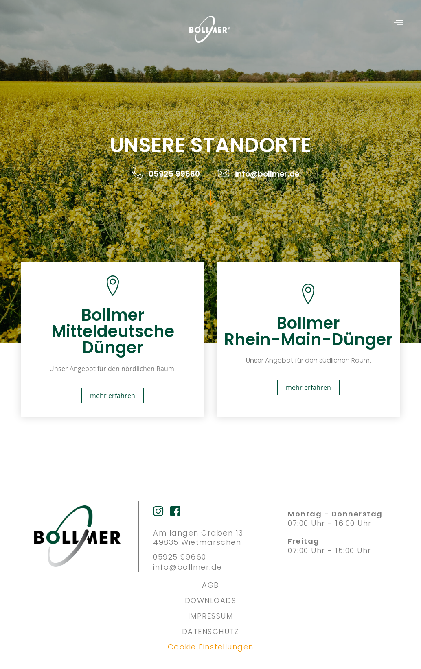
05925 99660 (179, 557)
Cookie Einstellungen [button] (211, 647)
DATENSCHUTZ (210, 631)
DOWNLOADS (211, 600)
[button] (399, 23)
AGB (210, 585)
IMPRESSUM (210, 616)
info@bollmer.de (187, 567)
